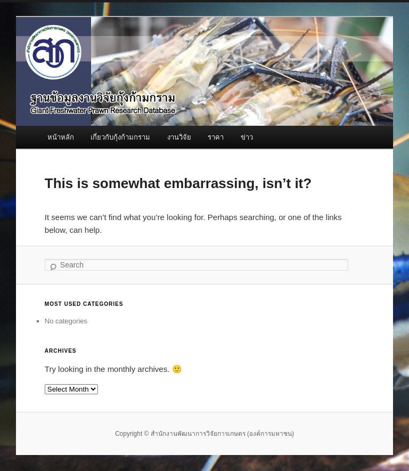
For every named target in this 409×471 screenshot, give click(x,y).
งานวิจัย (179, 137)
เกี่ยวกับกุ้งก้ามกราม (120, 137)
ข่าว (247, 137)
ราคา (216, 137)
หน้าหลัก (60, 137)
